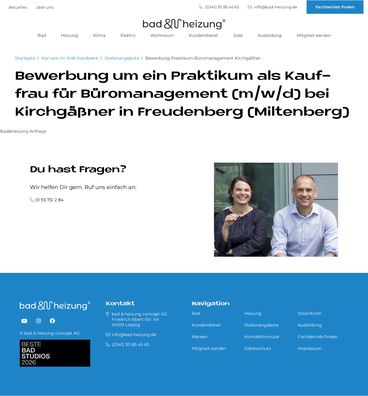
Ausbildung (270, 35)
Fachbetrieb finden (335, 6)
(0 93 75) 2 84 (49, 199)
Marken (199, 336)
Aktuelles (18, 7)
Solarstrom (310, 313)
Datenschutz (257, 348)
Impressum (310, 348)
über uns (44, 7)
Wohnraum (162, 35)
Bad (41, 35)
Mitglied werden (314, 35)
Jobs (238, 35)
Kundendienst (203, 35)
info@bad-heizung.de (272, 7)
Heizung (69, 35)
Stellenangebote (122, 58)
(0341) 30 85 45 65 (219, 7)
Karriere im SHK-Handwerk (70, 58)
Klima (99, 35)
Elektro (127, 35)
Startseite (25, 58)
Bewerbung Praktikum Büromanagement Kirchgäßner (203, 58)
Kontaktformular (262, 336)
